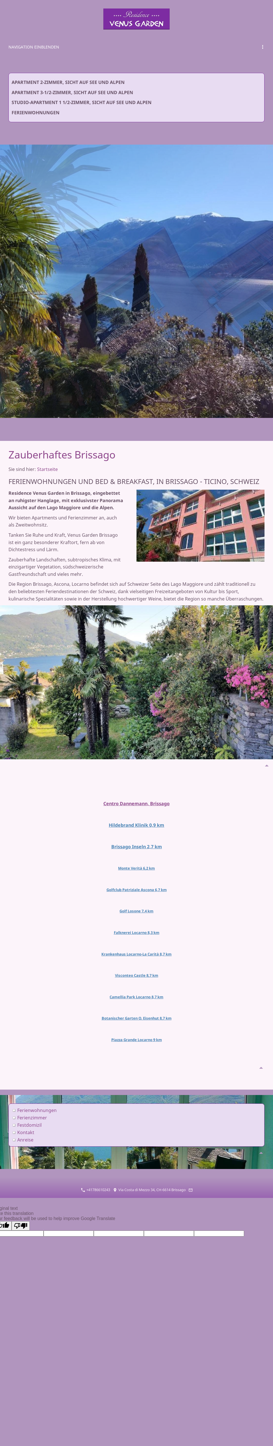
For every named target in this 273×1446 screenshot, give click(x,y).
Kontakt (25, 1121)
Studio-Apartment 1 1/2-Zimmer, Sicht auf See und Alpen (82, 102)
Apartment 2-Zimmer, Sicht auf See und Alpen (68, 82)
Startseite (47, 469)
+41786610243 (95, 1178)
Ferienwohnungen (35, 112)
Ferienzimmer (32, 1106)
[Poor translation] (21, 1214)
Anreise (25, 1129)
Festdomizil (29, 1114)
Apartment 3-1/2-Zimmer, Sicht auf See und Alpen (72, 92)
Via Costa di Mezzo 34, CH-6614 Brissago (149, 1178)
